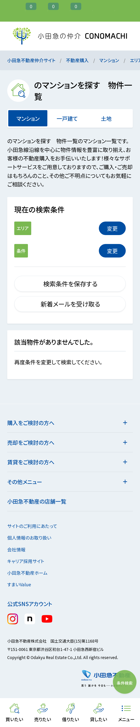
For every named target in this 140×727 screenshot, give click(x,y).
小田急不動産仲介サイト (31, 60)
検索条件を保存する (70, 283)
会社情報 (19, 549)
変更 (112, 228)
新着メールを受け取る (70, 303)
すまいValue (22, 584)
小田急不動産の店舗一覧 (36, 501)
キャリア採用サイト (25, 561)
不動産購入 (77, 60)
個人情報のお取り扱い (32, 537)
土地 (106, 118)
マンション (109, 60)
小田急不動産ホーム (30, 572)
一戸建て (66, 118)
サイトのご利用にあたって (32, 526)
